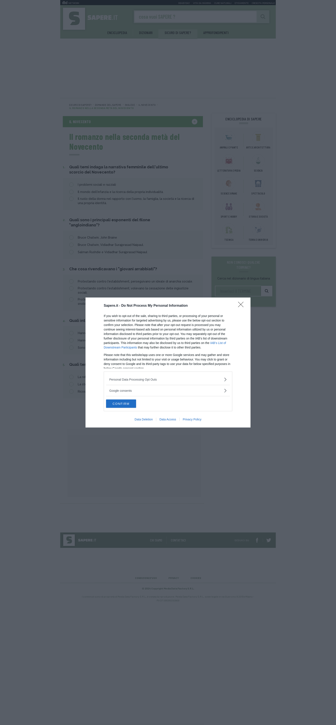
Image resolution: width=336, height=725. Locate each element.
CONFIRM (126, 403)
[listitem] (168, 379)
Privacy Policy (192, 419)
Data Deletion (144, 419)
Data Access (167, 419)
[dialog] (168, 362)
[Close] (242, 306)
